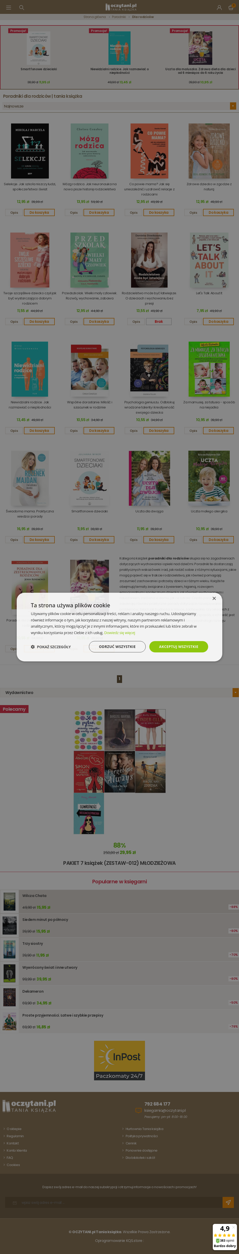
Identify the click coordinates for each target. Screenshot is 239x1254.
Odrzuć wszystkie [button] (116, 646)
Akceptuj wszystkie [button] (178, 646)
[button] (51, 646)
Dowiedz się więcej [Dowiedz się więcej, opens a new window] (119, 632)
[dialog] (119, 627)
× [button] (214, 598)
